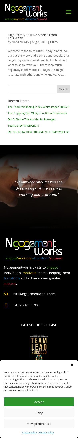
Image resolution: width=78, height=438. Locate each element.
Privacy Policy (46, 432)
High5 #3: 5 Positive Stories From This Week (32, 36)
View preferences (39, 424)
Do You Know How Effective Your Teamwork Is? (38, 132)
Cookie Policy (29, 432)
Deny (39, 413)
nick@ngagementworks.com (34, 294)
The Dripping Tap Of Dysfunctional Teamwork (37, 113)
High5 (54, 42)
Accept (39, 402)
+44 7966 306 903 (26, 305)
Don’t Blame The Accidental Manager (32, 119)
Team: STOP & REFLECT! (23, 125)
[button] (72, 365)
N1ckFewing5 (20, 42)
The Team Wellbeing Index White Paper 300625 (38, 107)
